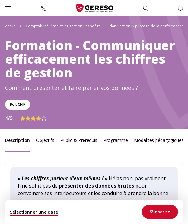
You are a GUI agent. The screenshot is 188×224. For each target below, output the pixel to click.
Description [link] (17, 140)
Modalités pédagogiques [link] (159, 140)
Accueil (11, 26)
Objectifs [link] (45, 140)
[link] (160, 212)
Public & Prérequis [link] (78, 140)
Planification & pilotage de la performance (146, 26)
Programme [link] (116, 140)
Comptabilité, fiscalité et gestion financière (63, 26)
